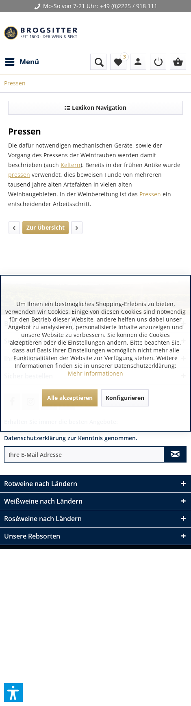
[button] (13, 692)
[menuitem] (21, 62)
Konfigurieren (125, 398)
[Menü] (21, 62)
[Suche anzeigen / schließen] (98, 62)
